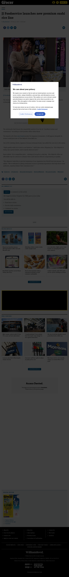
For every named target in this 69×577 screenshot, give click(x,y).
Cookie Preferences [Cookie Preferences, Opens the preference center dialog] (26, 114)
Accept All (40, 114)
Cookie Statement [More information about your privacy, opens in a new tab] (42, 109)
